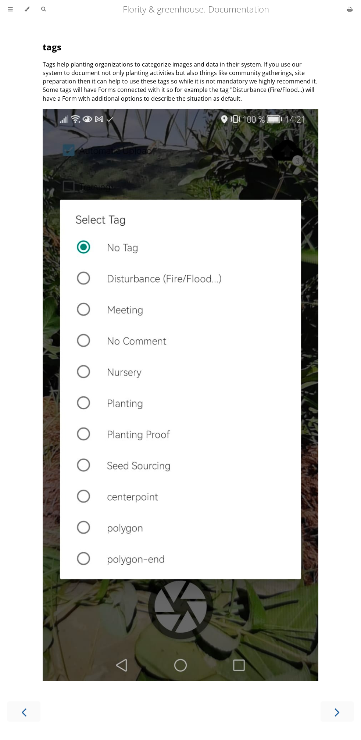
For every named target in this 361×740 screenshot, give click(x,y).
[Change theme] (27, 9)
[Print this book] (349, 9)
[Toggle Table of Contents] (10, 9)
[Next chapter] (337, 711)
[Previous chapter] (23, 711)
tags (52, 47)
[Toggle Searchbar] (43, 9)
